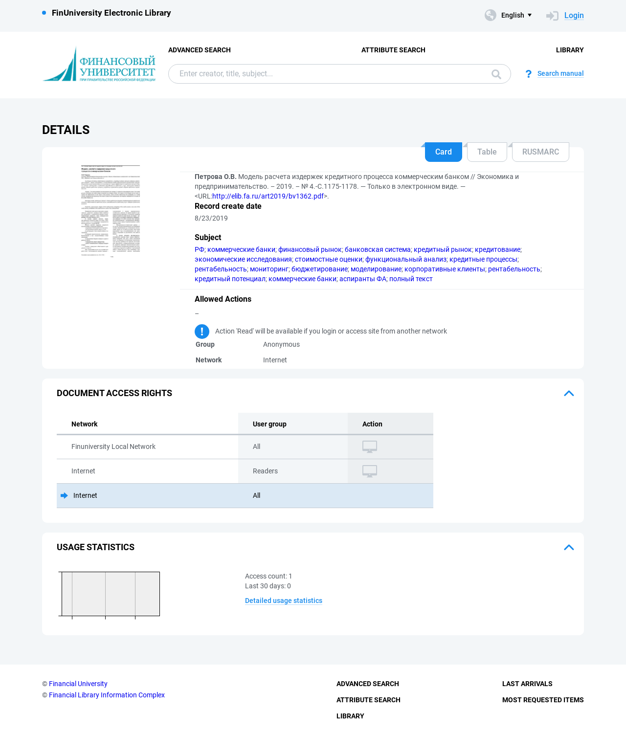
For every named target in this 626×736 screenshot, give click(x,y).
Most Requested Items (543, 700)
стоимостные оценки (328, 259)
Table (487, 151)
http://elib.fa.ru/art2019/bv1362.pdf (268, 196)
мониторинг (269, 269)
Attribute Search (393, 50)
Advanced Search (199, 50)
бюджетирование (319, 269)
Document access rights (114, 393)
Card (443, 151)
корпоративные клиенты (444, 269)
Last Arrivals (527, 684)
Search (496, 74)
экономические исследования (243, 259)
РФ (199, 249)
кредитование (497, 249)
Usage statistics (95, 547)
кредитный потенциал (230, 279)
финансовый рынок (310, 249)
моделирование (376, 269)
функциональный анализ (406, 259)
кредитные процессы (483, 259)
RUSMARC (540, 151)
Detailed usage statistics (283, 600)
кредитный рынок (443, 249)
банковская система (378, 249)
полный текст (411, 279)
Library (570, 50)
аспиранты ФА (362, 279)
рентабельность (221, 269)
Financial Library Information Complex (107, 695)
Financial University (78, 684)
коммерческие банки (241, 249)
